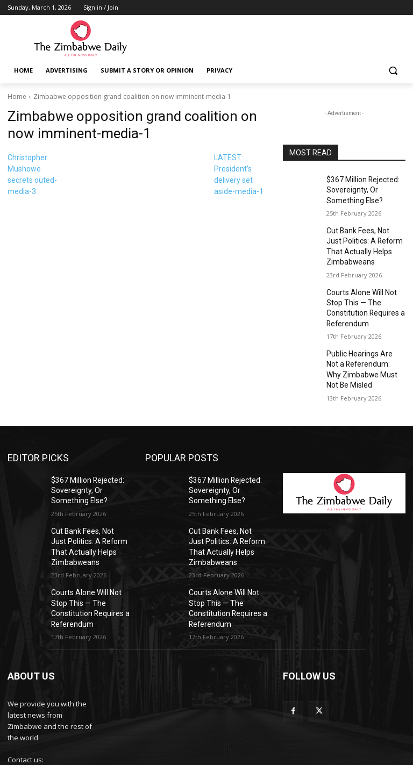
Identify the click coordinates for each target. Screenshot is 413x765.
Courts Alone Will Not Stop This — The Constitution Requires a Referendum (365, 291)
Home (17, 96)
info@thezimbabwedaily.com (55, 716)
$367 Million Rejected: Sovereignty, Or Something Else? (365, 188)
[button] (392, 70)
